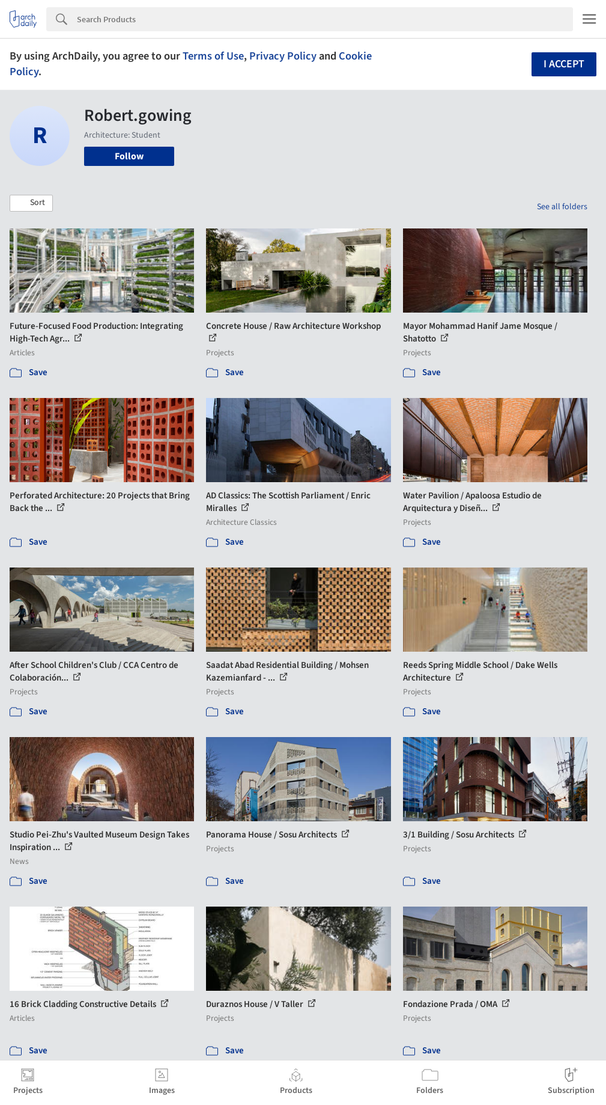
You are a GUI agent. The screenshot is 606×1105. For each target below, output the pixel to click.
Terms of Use (213, 56)
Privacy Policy (283, 56)
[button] (31, 203)
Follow (129, 156)
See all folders (562, 207)
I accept (564, 64)
